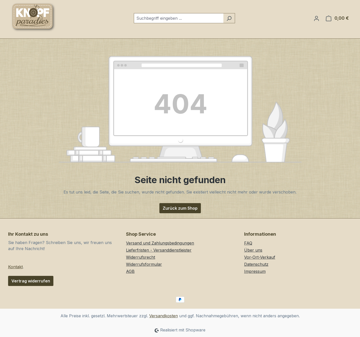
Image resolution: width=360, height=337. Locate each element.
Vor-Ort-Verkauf (259, 257)
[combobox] (178, 18)
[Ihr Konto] (316, 18)
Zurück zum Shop (180, 208)
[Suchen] (229, 18)
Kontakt (15, 266)
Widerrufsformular (144, 264)
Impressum (255, 271)
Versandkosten (163, 315)
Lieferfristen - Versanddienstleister (159, 250)
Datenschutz (256, 264)
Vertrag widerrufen (30, 280)
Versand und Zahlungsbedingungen (160, 243)
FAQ (248, 243)
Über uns (253, 250)
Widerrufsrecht (140, 257)
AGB (130, 271)
